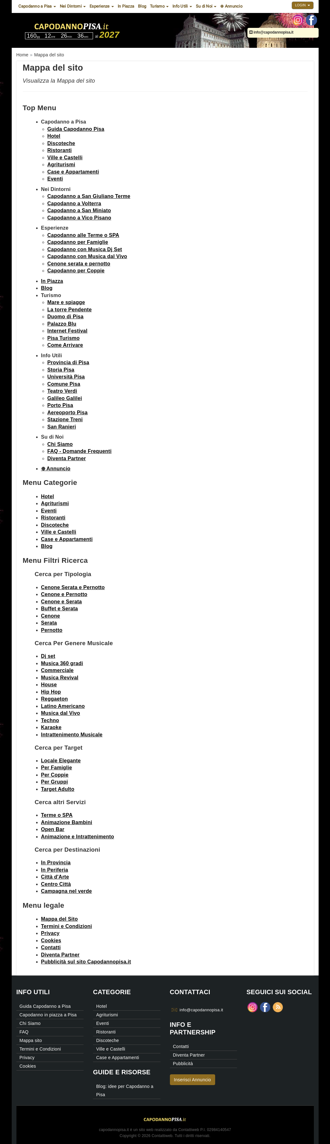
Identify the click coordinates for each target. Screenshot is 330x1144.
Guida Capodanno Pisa (75, 129)
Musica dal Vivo (60, 713)
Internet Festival (67, 331)
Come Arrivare (65, 345)
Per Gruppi (54, 782)
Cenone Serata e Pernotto (73, 587)
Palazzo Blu (62, 324)
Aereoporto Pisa (67, 412)
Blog (142, 6)
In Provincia (56, 862)
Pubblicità (183, 1063)
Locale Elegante (61, 760)
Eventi (55, 178)
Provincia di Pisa (68, 362)
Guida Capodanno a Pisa (45, 1006)
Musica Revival (59, 677)
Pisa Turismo (63, 338)
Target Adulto (57, 789)
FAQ (24, 1031)
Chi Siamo (60, 444)
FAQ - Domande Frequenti (79, 451)
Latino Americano (63, 706)
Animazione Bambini (66, 822)
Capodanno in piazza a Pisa (48, 1014)
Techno (50, 720)
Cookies (51, 940)
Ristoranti (59, 150)
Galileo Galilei (64, 398)
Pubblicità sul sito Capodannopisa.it (86, 961)
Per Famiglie (56, 767)
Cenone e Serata (61, 601)
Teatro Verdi (62, 391)
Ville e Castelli (65, 157)
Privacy (50, 933)
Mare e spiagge (66, 302)
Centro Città (56, 884)
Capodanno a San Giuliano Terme (88, 196)
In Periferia (54, 870)
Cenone (50, 616)
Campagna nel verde (66, 891)
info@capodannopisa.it (271, 32)
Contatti (51, 947)
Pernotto (52, 630)
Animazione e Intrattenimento (77, 836)
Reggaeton (54, 699)
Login (302, 5)
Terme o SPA (57, 815)
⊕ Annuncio (231, 6)
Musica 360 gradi (62, 663)
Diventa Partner (66, 458)
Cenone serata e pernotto (78, 263)
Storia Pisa (60, 369)
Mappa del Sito (59, 919)
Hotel (53, 136)
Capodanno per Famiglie (77, 242)
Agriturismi (61, 164)
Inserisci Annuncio (192, 1079)
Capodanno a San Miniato (79, 210)
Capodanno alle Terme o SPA (83, 235)
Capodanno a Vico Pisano (79, 217)
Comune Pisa (63, 384)
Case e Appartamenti (73, 172)
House (49, 684)
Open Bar (53, 829)
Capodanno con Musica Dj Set (84, 249)
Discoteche (61, 143)
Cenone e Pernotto (64, 594)
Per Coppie (55, 775)
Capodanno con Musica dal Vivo (87, 256)
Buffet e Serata (59, 608)
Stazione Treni (65, 419)
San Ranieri (61, 426)
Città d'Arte (55, 877)
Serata (49, 623)
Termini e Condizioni (66, 926)
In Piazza (126, 6)
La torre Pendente (69, 309)
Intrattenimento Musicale (72, 734)
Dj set (48, 656)
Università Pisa (66, 376)
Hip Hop (51, 692)
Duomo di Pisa (65, 316)
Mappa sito (31, 1040)
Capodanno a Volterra (74, 203)
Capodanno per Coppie (76, 270)
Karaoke (51, 727)
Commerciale (57, 670)
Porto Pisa (60, 405)
